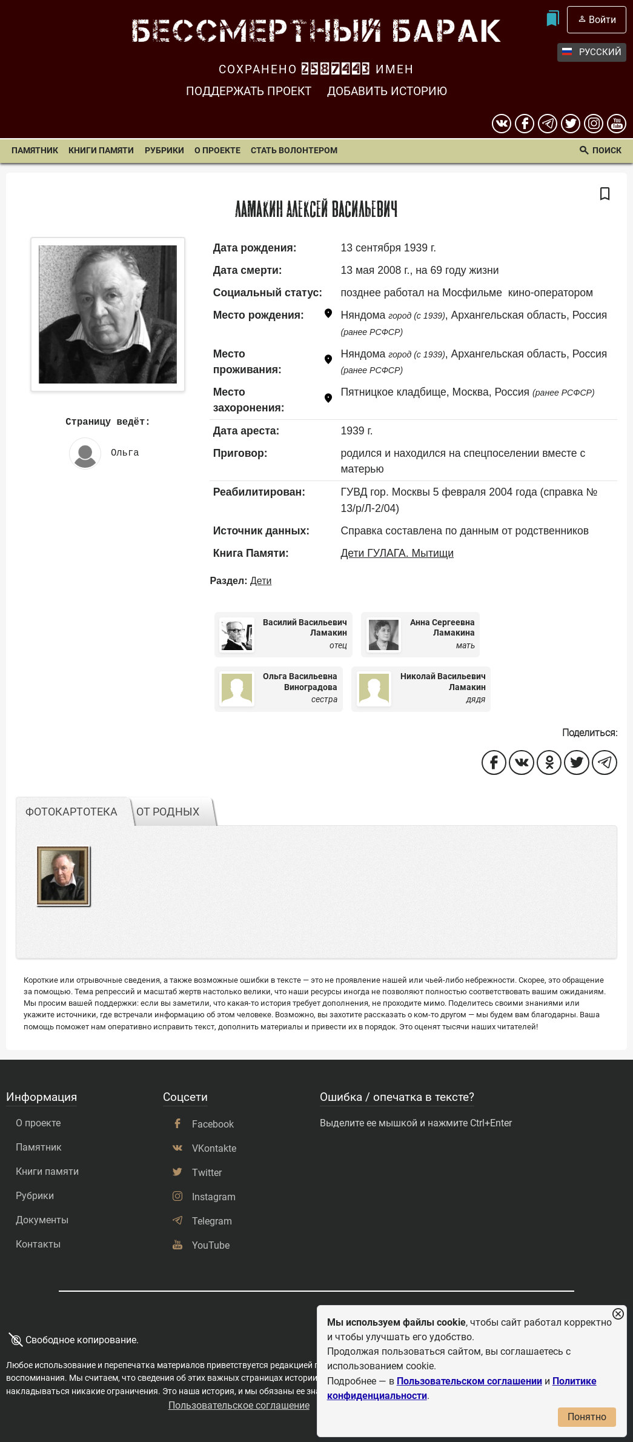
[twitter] (570, 123)
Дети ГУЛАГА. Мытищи (397, 553)
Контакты (38, 1244)
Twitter (207, 1172)
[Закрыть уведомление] (618, 1314)
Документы (42, 1220)
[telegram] (547, 123)
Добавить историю (387, 91)
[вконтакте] (501, 123)
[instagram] (593, 123)
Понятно (587, 1417)
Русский (591, 52)
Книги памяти (101, 150)
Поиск (606, 150)
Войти (602, 19)
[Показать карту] (328, 315)
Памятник (35, 150)
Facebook (213, 1124)
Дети (260, 581)
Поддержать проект (248, 91)
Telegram (212, 1221)
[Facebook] (524, 123)
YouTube (211, 1245)
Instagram (214, 1197)
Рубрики (164, 150)
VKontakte (214, 1148)
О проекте (217, 150)
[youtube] (616, 123)
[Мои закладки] (552, 19)
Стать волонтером (294, 150)
